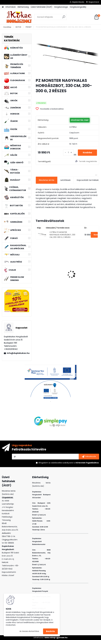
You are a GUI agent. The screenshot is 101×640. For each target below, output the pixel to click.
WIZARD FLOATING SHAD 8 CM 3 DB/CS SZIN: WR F (82, 269)
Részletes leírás (46, 180)
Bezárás (50, 631)
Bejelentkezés (78, 2)
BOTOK (18, 27)
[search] (63, 17)
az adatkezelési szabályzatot (61, 462)
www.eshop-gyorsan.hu (55, 637)
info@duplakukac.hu (18, 353)
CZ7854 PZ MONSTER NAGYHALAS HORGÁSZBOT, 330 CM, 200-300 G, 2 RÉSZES (62, 235)
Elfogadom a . (69, 462)
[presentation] (37, 270)
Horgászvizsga (61, 7)
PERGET (29, 27)
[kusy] (68, 152)
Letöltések (65, 180)
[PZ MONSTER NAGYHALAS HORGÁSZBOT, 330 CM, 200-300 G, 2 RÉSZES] (67, 55)
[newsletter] (89, 456)
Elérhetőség (23, 7)
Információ (11, 7)
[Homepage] (3, 7)
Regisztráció (94, 2)
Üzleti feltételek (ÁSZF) (41, 7)
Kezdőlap (7, 27)
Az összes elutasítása (29, 631)
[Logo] (19, 17)
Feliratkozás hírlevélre (29, 449)
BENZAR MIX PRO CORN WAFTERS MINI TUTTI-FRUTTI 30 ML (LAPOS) (50, 269)
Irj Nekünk (42, 515)
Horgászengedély (78, 7)
